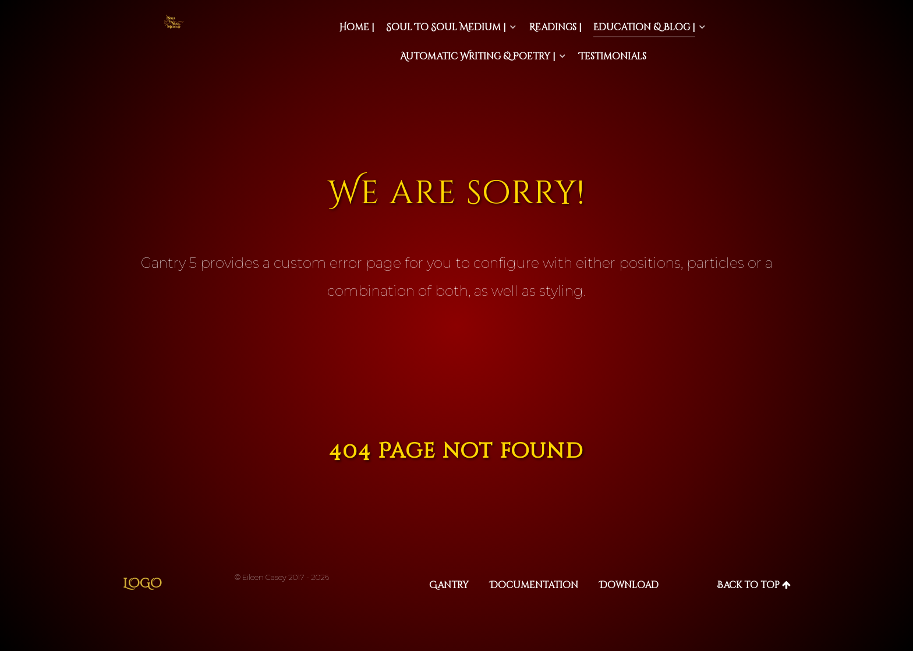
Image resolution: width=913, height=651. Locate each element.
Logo (142, 583)
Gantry (449, 585)
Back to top (754, 585)
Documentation (534, 585)
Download (629, 585)
